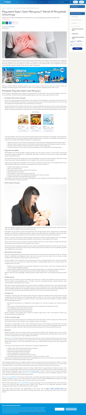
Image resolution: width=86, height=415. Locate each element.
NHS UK (11, 338)
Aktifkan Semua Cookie (71, 410)
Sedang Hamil (75, 33)
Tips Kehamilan (9, 8)
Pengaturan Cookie (60, 410)
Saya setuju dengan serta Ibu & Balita (78, 41)
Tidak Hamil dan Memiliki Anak (77, 29)
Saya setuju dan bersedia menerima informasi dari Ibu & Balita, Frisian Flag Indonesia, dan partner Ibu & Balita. (77, 44)
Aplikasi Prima (42, 2)
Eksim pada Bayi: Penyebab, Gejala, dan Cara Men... (48, 128)
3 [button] (37, 81)
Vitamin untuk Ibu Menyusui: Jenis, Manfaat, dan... (36, 128)
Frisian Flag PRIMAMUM (31, 372)
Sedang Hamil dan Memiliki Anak (78, 38)
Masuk (75, 2)
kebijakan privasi (79, 41)
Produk (18, 2)
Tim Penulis (11, 26)
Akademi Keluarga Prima (31, 2)
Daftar (81, 2)
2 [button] (36, 81)
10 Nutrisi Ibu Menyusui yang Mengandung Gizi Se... (23, 128)
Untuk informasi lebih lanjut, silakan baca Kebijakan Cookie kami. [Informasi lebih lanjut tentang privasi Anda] (32, 414)
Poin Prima (51, 2)
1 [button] (34, 81)
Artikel (23, 2)
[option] (34, 75)
